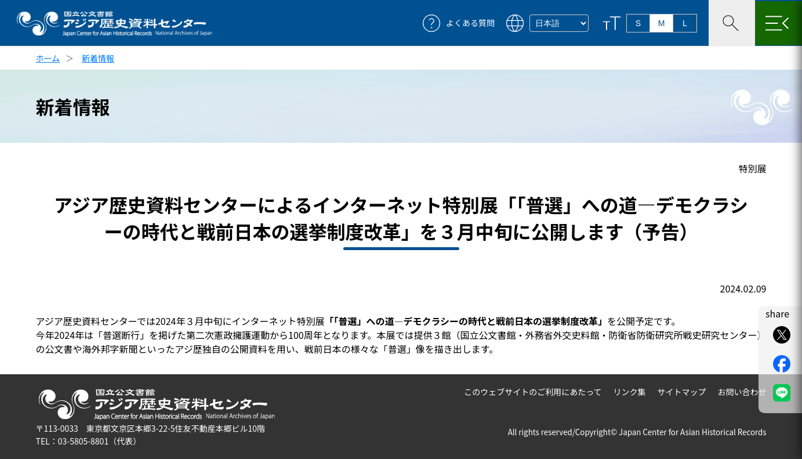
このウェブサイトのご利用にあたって (532, 391)
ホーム (48, 58)
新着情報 (98, 58)
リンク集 (630, 391)
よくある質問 (470, 23)
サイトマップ (682, 391)
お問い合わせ (742, 391)
